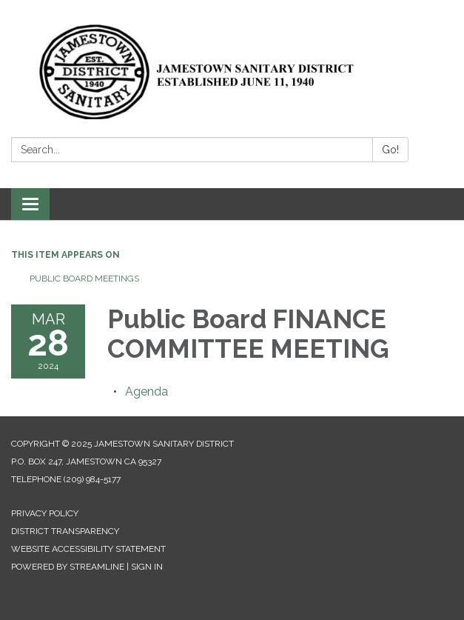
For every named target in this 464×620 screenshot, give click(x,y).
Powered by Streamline (67, 566)
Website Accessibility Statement (88, 549)
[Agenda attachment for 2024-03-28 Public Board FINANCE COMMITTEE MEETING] (146, 391)
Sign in (147, 566)
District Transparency (65, 531)
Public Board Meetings (84, 278)
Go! (390, 150)
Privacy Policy (44, 513)
